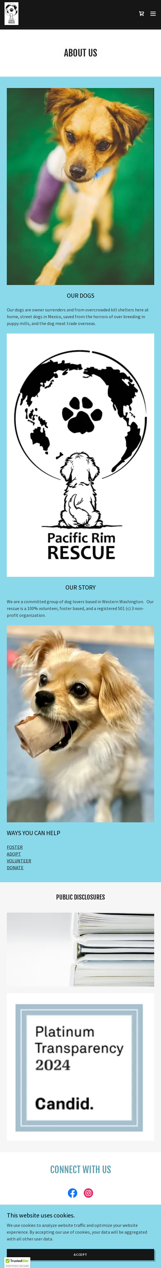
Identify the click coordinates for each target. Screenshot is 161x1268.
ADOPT (14, 854)
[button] (153, 13)
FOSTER (15, 847)
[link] (11, 13)
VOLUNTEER (19, 861)
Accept (80, 1254)
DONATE (15, 867)
